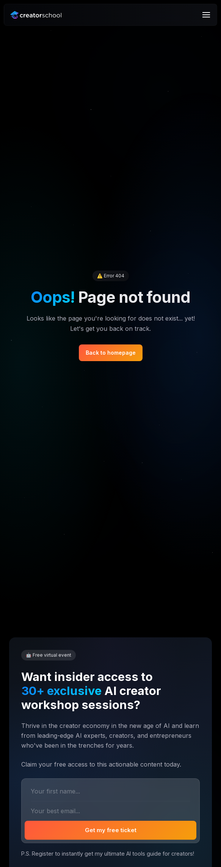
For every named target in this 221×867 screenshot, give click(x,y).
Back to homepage (111, 352)
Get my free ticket (110, 830)
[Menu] (206, 15)
